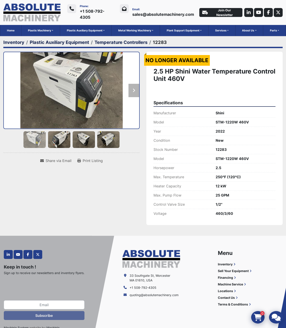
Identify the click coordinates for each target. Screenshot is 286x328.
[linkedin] (248, 12)
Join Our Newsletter (217, 12)
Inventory (225, 264)
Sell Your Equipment (233, 271)
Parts (273, 30)
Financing (225, 277)
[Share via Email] (55, 160)
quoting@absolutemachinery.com (154, 295)
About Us (248, 30)
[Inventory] (13, 42)
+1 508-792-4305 (92, 14)
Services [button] (221, 30)
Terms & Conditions (233, 304)
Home (11, 30)
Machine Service (230, 284)
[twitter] (278, 12)
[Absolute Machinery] (151, 258)
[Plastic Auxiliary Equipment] (59, 42)
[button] (40, 30)
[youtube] (258, 12)
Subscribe (44, 315)
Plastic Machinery (39, 30)
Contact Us (226, 297)
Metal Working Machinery (134, 30)
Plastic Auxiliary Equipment (85, 30)
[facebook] (268, 12)
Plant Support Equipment (183, 30)
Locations (225, 291)
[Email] (44, 304)
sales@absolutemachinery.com (163, 14)
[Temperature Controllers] (121, 42)
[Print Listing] (90, 160)
